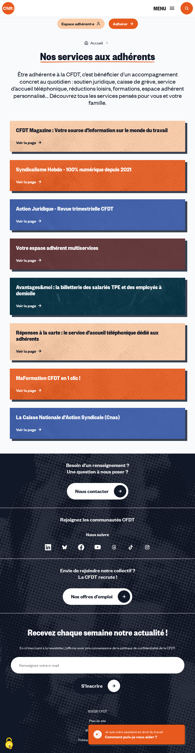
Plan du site (97, 720)
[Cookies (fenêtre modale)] (9, 744)
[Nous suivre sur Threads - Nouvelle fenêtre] (114, 547)
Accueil (93, 42)
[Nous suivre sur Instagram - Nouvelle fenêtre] (147, 547)
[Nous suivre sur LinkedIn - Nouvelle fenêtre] (48, 547)
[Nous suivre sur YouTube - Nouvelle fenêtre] (98, 547)
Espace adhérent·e (80, 23)
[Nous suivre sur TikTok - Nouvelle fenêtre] (131, 547)
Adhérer (123, 23)
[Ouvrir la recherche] (187, 8)
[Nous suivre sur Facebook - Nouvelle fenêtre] (81, 547)
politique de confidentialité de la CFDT (147, 648)
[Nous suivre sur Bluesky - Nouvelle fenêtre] (64, 547)
